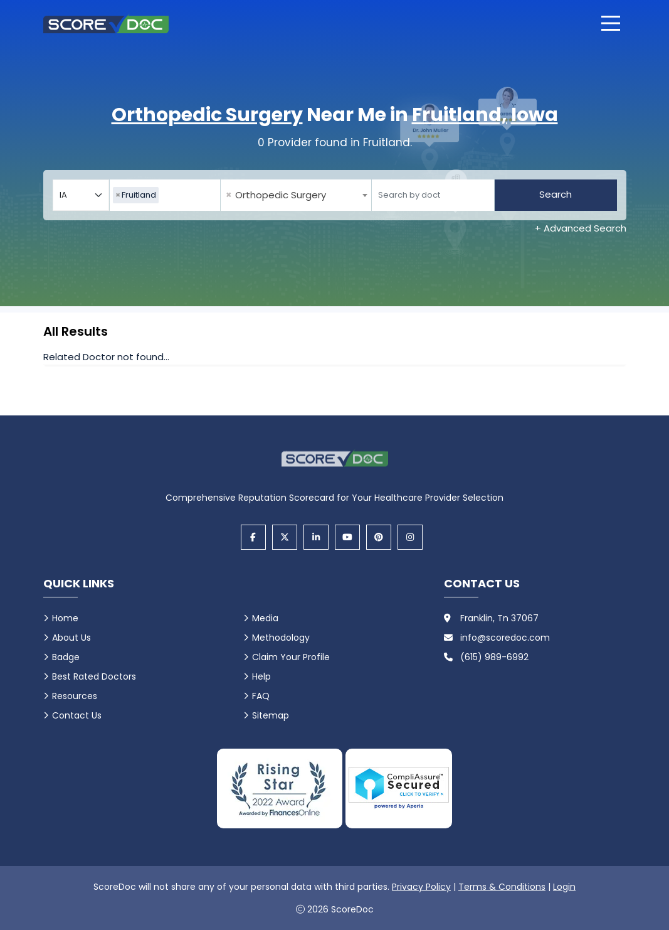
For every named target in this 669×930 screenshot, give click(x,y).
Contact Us (77, 715)
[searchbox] (165, 195)
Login (564, 886)
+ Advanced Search (580, 228)
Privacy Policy (421, 886)
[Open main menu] (610, 23)
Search (555, 194)
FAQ (261, 696)
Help (261, 676)
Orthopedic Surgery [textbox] (276, 195)
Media (265, 618)
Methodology (281, 637)
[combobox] (165, 195)
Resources (74, 696)
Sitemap (270, 715)
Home (65, 618)
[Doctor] (433, 195)
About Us (71, 637)
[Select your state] (81, 195)
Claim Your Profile (291, 657)
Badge (66, 657)
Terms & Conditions (501, 886)
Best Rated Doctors (94, 676)
